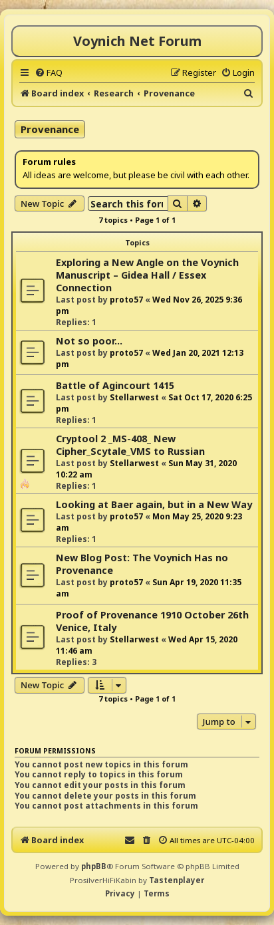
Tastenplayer (176, 880)
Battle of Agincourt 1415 (115, 385)
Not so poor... (89, 340)
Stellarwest (134, 397)
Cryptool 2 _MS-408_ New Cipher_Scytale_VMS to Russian (130, 445)
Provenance (50, 129)
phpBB (93, 866)
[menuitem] (49, 72)
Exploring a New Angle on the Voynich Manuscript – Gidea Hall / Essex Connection (147, 275)
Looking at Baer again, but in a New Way (154, 504)
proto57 (126, 299)
